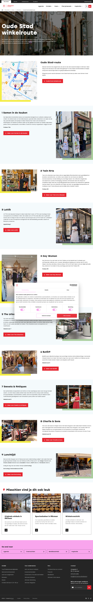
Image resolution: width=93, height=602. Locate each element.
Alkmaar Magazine (30, 583)
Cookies (19, 598)
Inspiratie (78, 6)
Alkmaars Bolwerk (30, 578)
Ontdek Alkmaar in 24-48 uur (10, 583)
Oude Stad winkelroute (53, 81)
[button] (87, 1)
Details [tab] (46, 290)
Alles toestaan (67, 315)
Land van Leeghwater (8, 575)
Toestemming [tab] (25, 290)
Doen (57, 6)
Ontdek (49, 6)
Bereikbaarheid (54, 552)
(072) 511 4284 (75, 574)
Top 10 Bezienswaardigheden (10, 570)
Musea (3, 580)
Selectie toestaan (46, 315)
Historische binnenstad (8, 572)
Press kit (50, 572)
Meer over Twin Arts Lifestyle (55, 195)
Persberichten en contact (55, 570)
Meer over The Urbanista (15, 335)
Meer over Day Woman (53, 275)
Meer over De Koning (14, 475)
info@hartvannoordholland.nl (79, 577)
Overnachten (30, 552)
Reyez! (12, 598)
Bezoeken (6, 1)
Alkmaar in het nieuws (54, 578)
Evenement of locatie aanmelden (34, 575)
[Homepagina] (2, 10)
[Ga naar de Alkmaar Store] (89, 6)
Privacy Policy (27, 598)
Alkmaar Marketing (30, 580)
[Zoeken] (86, 6)
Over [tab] (68, 290)
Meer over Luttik (12, 230)
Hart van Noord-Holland (31, 570)
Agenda (41, 6)
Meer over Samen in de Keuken (17, 133)
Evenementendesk (30, 572)
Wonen (15, 1)
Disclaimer (35, 598)
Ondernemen (25, 1)
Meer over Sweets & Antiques (16, 405)
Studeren (35, 1)
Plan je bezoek (67, 6)
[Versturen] (89, 588)
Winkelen (18, 10)
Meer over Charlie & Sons (54, 440)
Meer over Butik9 (51, 369)
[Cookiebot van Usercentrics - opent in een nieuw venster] (71, 285)
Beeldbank (51, 575)
